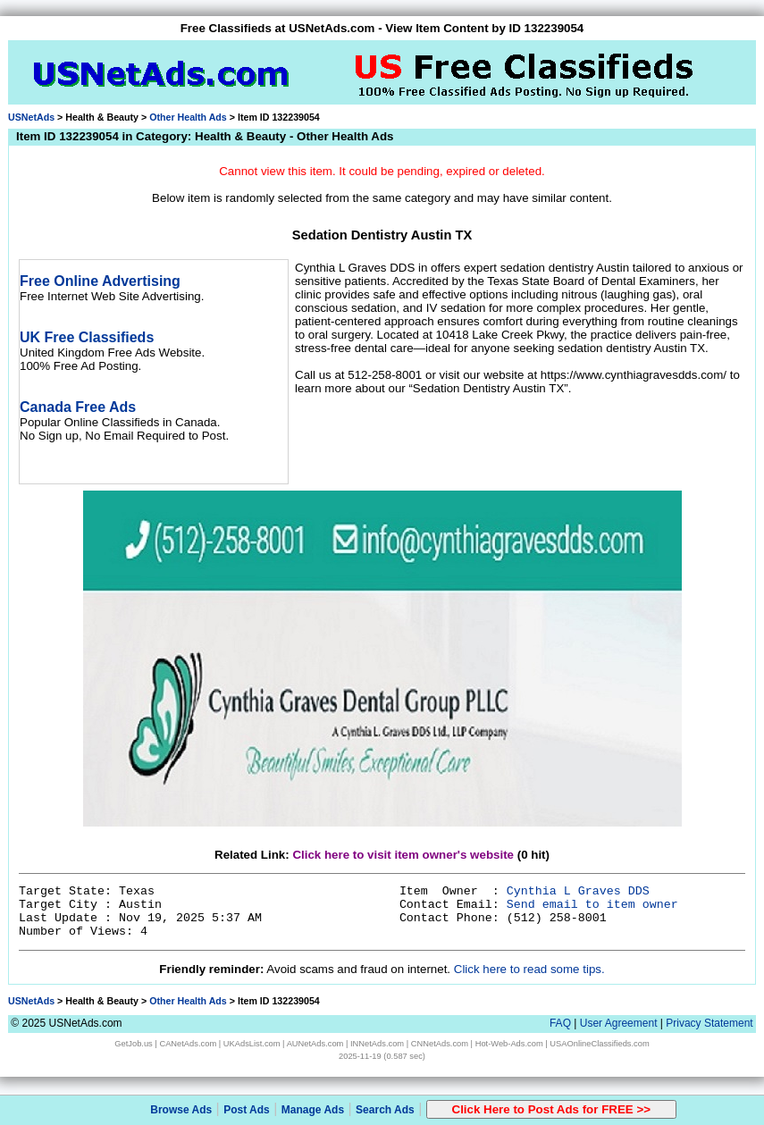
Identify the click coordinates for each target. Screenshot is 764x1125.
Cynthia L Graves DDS (578, 891)
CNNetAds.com (439, 1043)
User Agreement (619, 1023)
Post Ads (246, 1110)
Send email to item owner (592, 904)
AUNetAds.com (315, 1043)
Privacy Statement (709, 1023)
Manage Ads (312, 1110)
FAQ (560, 1023)
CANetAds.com (187, 1043)
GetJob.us (133, 1043)
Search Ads (385, 1110)
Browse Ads (181, 1110)
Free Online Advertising (100, 281)
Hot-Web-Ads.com (509, 1043)
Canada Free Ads (78, 407)
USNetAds (31, 117)
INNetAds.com (377, 1043)
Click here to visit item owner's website (403, 854)
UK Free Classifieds (87, 337)
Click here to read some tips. (529, 969)
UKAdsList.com (252, 1043)
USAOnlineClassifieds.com (599, 1043)
